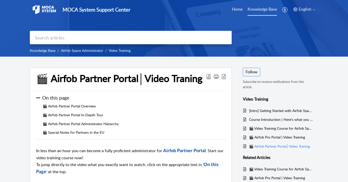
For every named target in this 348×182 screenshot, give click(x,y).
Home (237, 9)
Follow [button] (251, 72)
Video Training (119, 50)
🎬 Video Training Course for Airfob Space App (281, 128)
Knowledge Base (262, 9)
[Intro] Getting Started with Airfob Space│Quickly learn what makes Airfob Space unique (281, 110)
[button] (216, 76)
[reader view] (223, 76)
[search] (131, 37)
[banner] (174, 28)
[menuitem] (285, 9)
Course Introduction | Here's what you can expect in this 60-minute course (281, 119)
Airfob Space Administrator (82, 50)
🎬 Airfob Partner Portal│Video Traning (119, 78)
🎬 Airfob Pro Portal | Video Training (277, 137)
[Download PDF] (208, 76)
